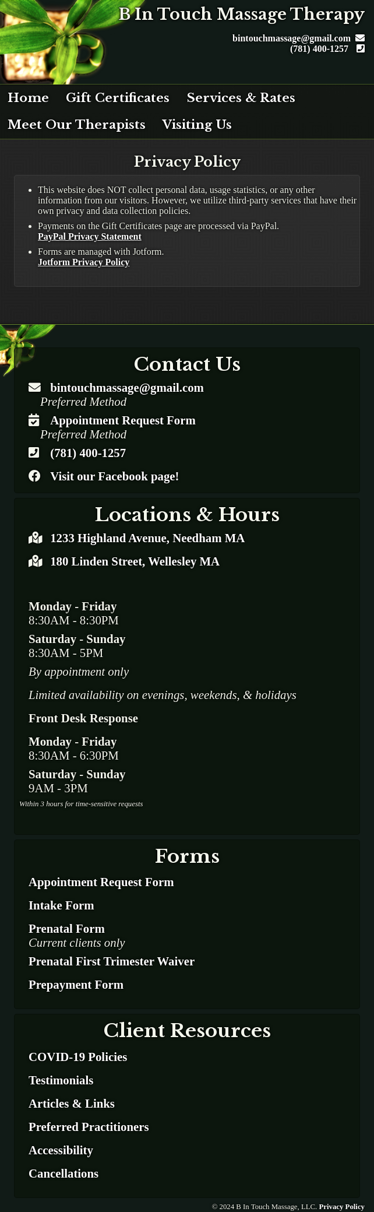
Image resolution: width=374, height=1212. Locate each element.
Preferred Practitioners (89, 1126)
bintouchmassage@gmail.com (298, 38)
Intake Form (61, 905)
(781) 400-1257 (327, 49)
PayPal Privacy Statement (90, 236)
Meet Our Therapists (77, 124)
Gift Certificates (118, 98)
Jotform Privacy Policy (83, 262)
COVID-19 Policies (78, 1056)
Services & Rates (241, 98)
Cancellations (63, 1173)
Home (28, 98)
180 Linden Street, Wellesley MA (133, 561)
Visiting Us (197, 124)
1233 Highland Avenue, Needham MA (147, 537)
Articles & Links (72, 1103)
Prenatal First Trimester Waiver (112, 961)
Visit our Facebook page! (114, 476)
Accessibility (61, 1150)
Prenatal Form (67, 928)
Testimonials (61, 1080)
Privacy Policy (342, 1207)
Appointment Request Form (123, 420)
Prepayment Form (76, 984)
